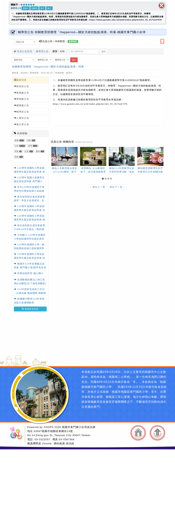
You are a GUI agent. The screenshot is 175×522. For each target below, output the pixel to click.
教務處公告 (21, 92)
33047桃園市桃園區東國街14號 (53, 431)
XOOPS (49, 427)
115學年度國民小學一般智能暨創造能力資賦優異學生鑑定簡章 (29, 248)
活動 (29, 140)
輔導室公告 (16, 8)
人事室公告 (21, 118)
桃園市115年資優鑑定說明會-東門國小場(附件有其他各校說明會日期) (30, 267)
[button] (103, 179)
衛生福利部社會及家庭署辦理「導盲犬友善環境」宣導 (29, 200)
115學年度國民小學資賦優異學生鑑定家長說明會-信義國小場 (29, 210)
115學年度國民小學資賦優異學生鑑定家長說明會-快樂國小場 (29, 258)
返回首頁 (138, 433)
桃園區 (34, 8)
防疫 (17, 157)
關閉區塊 (161, 5)
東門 (42, 8)
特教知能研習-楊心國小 (29, 273)
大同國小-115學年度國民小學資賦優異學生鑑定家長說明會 (30, 239)
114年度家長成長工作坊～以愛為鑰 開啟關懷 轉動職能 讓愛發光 (30, 293)
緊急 (38, 151)
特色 (17, 151)
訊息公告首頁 (23, 51)
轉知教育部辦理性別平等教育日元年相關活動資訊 (150, 172)
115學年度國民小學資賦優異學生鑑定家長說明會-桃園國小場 (29, 220)
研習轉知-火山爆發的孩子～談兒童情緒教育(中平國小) (93, 172)
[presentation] (54, 160)
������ (27, 4)
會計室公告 (21, 124)
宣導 (30, 146)
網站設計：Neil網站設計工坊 (17, 433)
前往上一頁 (97, 187)
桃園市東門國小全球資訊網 (78, 427)
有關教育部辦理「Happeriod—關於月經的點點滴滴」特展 (48, 66)
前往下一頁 (117, 187)
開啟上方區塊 (162, 41)
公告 (17, 146)
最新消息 (20, 80)
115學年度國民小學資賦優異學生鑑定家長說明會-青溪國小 (29, 172)
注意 (27, 151)
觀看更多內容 (30, 309)
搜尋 (103, 51)
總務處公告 (21, 105)
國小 (49, 8)
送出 (74, 60)
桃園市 (25, 8)
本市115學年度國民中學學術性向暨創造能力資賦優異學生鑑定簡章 (29, 191)
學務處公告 (21, 99)
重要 (17, 140)
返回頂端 (157, 433)
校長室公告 (21, 86)
